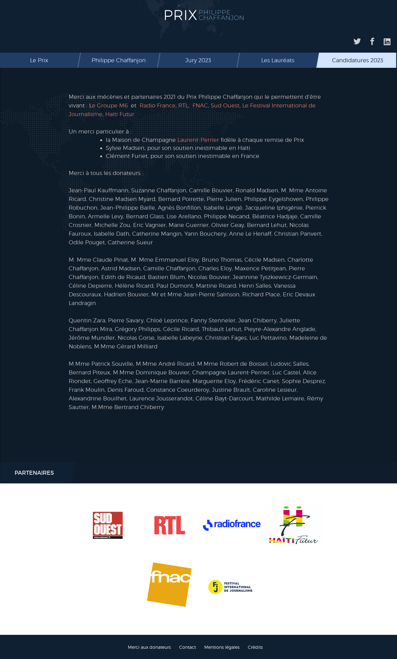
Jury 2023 (198, 60)
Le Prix (39, 60)
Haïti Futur (119, 114)
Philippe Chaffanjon (119, 60)
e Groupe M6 (110, 105)
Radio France (157, 105)
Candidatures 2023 (357, 60)
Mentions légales (221, 647)
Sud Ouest (225, 105)
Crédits (255, 647)
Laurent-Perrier (198, 140)
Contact (187, 647)
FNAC (200, 105)
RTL (183, 105)
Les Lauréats (277, 60)
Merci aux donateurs (149, 647)
